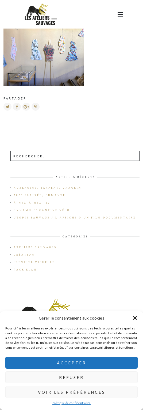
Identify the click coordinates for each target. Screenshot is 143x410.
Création (24, 254)
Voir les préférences (71, 392)
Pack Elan (25, 269)
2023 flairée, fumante (39, 195)
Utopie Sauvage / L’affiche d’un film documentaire (75, 217)
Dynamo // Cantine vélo (42, 210)
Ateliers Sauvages (35, 247)
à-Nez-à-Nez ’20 (32, 202)
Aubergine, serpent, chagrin (48, 187)
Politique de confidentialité (71, 403)
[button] (135, 318)
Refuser (71, 377)
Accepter (71, 362)
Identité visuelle (34, 262)
